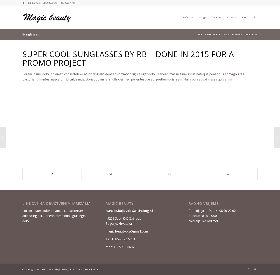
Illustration (237, 34)
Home (216, 34)
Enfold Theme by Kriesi (88, 269)
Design (225, 34)
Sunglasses (30, 34)
